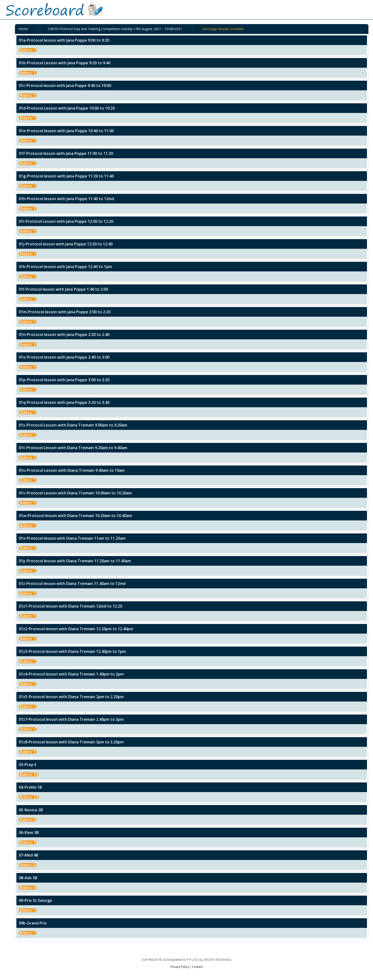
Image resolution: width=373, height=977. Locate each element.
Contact (197, 967)
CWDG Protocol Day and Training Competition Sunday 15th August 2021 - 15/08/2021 (116, 29)
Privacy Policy (180, 967)
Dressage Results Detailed (223, 29)
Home (24, 29)
